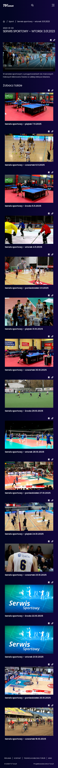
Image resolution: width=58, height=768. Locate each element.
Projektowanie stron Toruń (44, 764)
